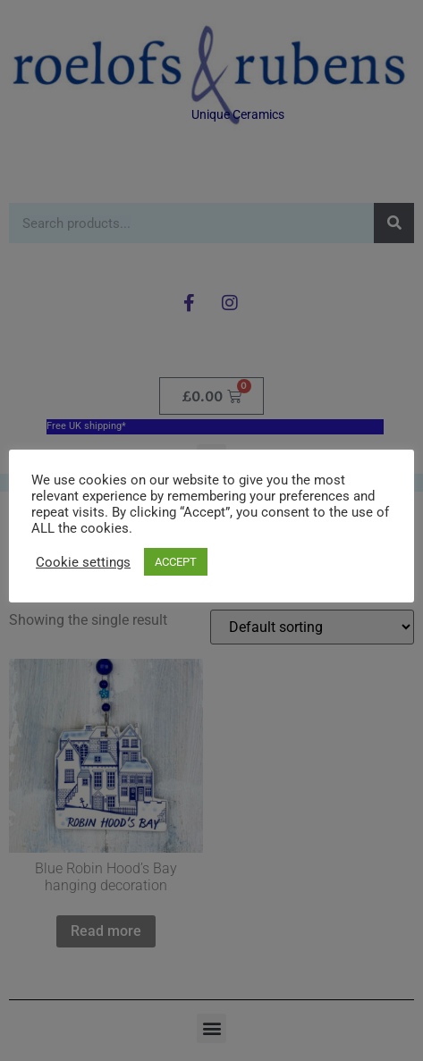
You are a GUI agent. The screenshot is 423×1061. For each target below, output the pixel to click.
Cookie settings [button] (83, 562)
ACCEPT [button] (176, 561)
